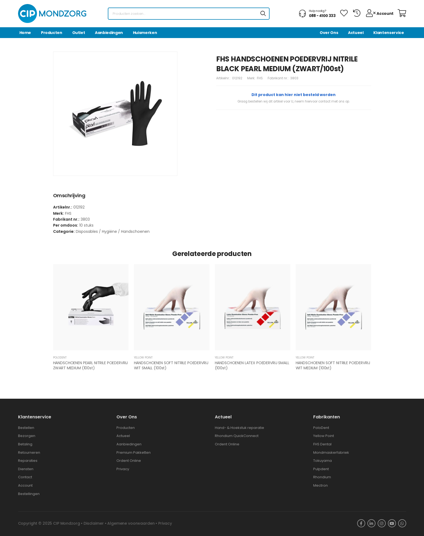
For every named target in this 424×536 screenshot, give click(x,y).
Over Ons (329, 32)
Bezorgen (26, 435)
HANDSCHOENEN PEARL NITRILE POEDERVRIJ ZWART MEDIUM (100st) (90, 365)
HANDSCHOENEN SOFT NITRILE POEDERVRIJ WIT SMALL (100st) (171, 365)
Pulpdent (321, 469)
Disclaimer (94, 523)
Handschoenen (135, 231)
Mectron (320, 485)
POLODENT (60, 358)
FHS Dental (322, 444)
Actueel (356, 32)
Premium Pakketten (133, 452)
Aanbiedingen (109, 32)
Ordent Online (128, 460)
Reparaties (27, 460)
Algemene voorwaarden (130, 523)
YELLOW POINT (143, 358)
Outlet (78, 32)
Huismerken (145, 32)
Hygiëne (109, 231)
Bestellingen (29, 493)
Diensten (25, 469)
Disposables (87, 231)
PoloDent (321, 427)
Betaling (25, 444)
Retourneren (29, 452)
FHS (260, 78)
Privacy (122, 469)
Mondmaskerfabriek (331, 452)
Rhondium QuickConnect (236, 435)
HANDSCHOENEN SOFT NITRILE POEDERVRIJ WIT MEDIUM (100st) (333, 365)
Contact (25, 477)
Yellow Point (323, 435)
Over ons (126, 417)
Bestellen (26, 427)
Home (25, 32)
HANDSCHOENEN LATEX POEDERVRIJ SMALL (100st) (252, 365)
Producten (51, 32)
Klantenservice (388, 32)
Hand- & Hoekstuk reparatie (239, 427)
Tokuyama (322, 460)
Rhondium (322, 477)
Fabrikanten (326, 417)
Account (25, 485)
